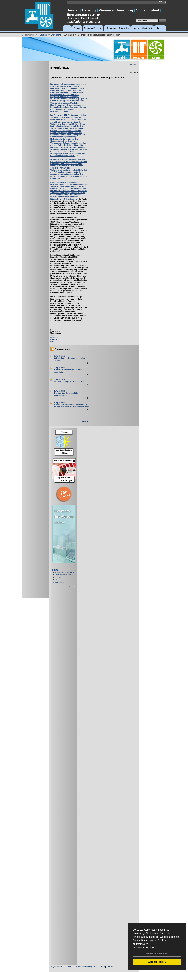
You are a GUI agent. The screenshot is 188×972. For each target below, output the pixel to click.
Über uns (160, 28)
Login (53, 966)
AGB (103, 966)
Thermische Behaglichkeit (64, 572)
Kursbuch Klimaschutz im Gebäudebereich (64, 198)
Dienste (76, 28)
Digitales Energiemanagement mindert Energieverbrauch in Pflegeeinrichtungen (71, 406)
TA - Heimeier (60, 582)
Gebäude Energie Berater (54, 339)
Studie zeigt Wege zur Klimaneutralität (70, 381)
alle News (83, 421)
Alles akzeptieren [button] (157, 962)
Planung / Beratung (93, 28)
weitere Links (69, 587)
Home (67, 28)
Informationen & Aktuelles (117, 28)
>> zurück (134, 64)
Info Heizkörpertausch (63, 575)
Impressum (142, 944)
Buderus (58, 577)
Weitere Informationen (157, 953)
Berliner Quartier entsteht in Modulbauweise (66, 394)
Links (55, 570)
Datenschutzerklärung (144, 947)
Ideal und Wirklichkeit (142, 28)
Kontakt (60, 966)
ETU (56, 580)
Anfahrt (97, 966)
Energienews (62, 349)
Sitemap (109, 966)
